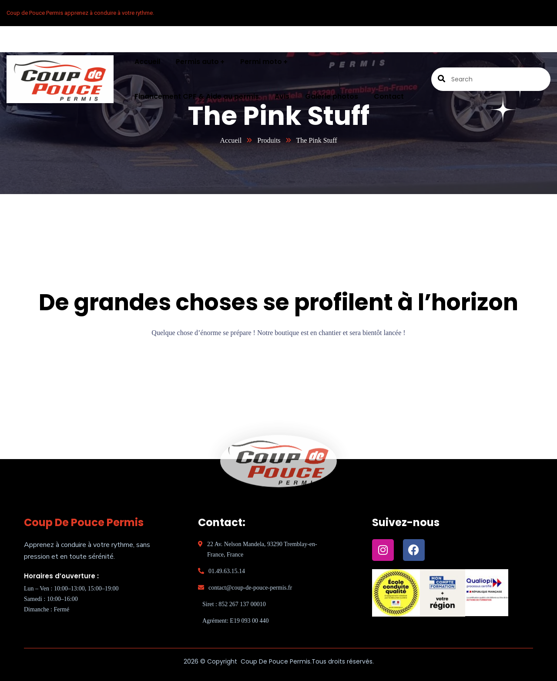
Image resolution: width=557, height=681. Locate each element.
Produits (268, 140)
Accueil (231, 140)
